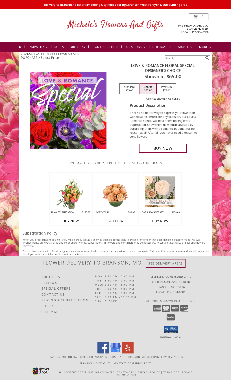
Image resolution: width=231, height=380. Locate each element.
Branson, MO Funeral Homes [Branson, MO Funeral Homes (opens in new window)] (68, 356)
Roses (59, 47)
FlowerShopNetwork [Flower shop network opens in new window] (118, 372)
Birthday (77, 47)
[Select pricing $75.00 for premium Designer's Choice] (166, 89)
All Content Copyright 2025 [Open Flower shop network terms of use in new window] (79, 372)
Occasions (135, 47)
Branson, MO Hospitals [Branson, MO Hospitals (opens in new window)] (108, 356)
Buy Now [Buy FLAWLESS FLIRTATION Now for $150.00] (71, 221)
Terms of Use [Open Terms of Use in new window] (127, 374)
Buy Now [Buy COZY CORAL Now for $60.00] (115, 221)
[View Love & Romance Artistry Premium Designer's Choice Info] (160, 191)
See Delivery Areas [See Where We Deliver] (165, 263)
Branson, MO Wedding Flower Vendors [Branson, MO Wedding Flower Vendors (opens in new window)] (155, 356)
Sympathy (38, 47)
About (185, 47)
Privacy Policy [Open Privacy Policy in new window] (149, 372)
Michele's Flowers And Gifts (115, 24)
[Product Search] (184, 58)
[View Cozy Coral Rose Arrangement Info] (116, 191)
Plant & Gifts (105, 47)
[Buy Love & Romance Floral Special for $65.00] (163, 148)
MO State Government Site (132, 363)
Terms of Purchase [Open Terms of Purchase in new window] (178, 372)
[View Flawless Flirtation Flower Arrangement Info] (71, 191)
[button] (198, 16)
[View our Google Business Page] (115, 352)
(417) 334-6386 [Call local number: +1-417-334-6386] (199, 32)
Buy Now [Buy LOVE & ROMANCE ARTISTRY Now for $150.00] (160, 221)
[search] (207, 58)
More (205, 47)
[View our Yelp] (128, 352)
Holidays (162, 47)
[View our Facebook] (103, 352)
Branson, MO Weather (95, 363)
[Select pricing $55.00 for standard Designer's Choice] (129, 89)
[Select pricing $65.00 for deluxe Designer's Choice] (148, 89)
